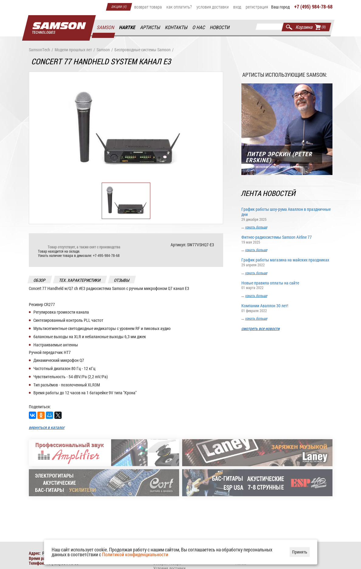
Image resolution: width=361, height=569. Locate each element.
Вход (237, 7)
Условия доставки (212, 7)
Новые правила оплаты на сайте (286, 285)
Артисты (150, 27)
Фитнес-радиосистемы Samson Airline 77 (286, 239)
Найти (289, 27)
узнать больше (256, 226)
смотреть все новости (260, 328)
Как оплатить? (179, 7)
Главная (59, 28)
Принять (299, 552)
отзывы (121, 280)
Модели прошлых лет (73, 49)
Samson (105, 27)
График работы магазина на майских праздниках (286, 262)
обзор (39, 280)
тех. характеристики (79, 280)
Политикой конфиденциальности (135, 554)
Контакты (176, 27)
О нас (199, 27)
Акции (119, 6)
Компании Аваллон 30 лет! (286, 308)
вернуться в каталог (47, 427)
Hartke (127, 27)
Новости (219, 27)
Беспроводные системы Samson (142, 49)
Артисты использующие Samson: (284, 74)
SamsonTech (39, 49)
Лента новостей (268, 193)
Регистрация (257, 7)
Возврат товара (148, 7)
